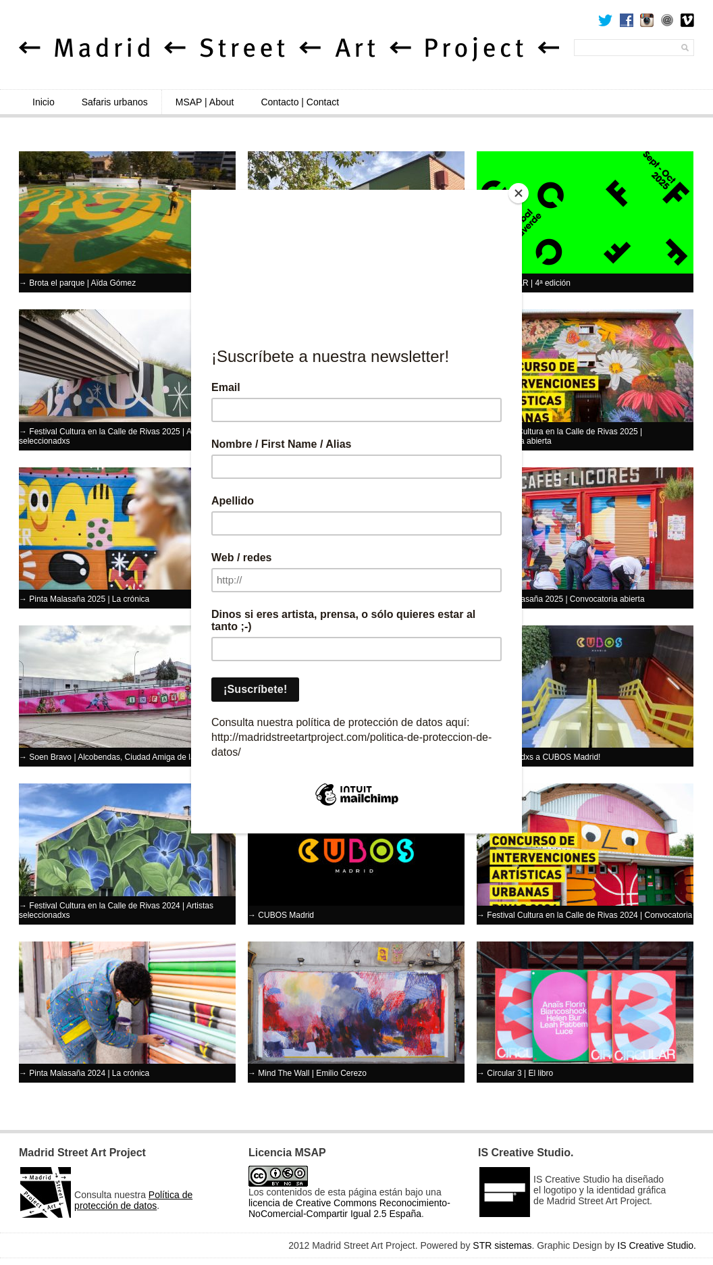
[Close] (518, 193)
